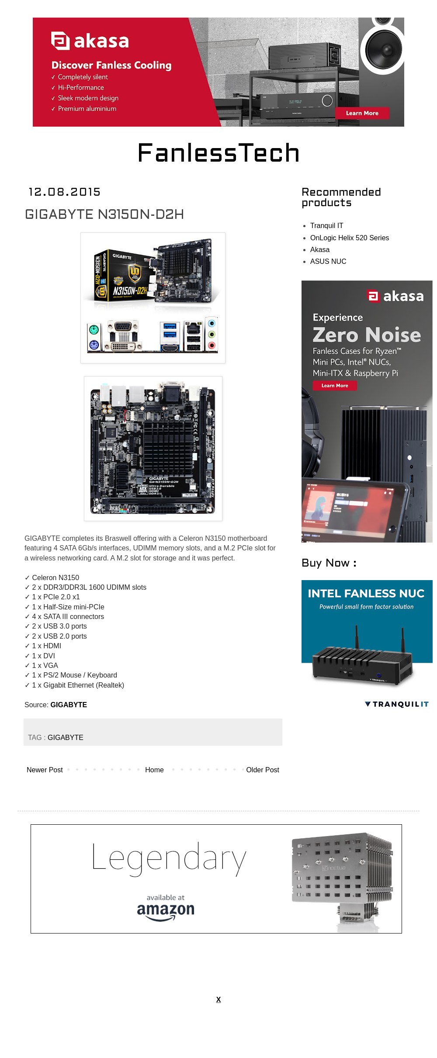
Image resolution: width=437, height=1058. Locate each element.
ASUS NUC (328, 261)
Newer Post (45, 770)
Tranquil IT (326, 225)
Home (154, 770)
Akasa (319, 249)
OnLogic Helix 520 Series (349, 238)
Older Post (262, 770)
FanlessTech (219, 155)
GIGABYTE (69, 705)
